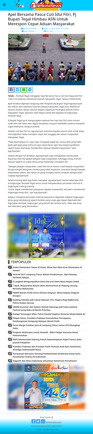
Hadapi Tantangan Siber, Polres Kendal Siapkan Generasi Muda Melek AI (49, 314)
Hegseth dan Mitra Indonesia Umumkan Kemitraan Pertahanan (45, 360)
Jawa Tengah (28, 31)
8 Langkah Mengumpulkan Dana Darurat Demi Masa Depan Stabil (46, 281)
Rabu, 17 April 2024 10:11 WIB (55, 28)
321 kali (48, 31)
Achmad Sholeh (28, 28)
